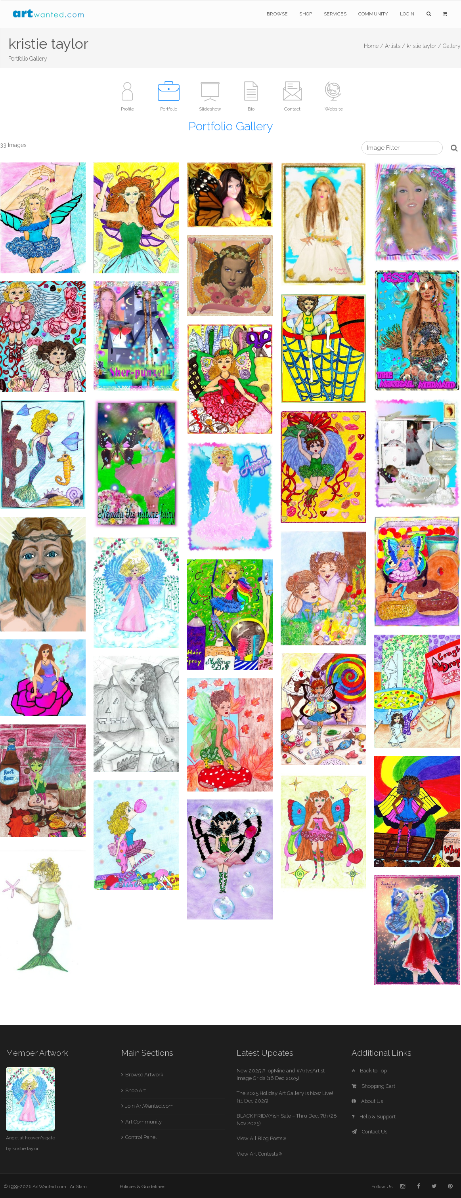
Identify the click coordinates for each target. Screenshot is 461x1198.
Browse (277, 14)
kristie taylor (25, 1148)
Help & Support (374, 1117)
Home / (373, 46)
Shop (305, 14)
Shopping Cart (373, 1086)
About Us (367, 1101)
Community (373, 14)
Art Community (143, 1122)
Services (335, 14)
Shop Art (135, 1090)
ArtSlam (78, 1186)
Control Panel (141, 1137)
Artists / (395, 46)
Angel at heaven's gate (30, 1138)
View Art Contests (259, 1154)
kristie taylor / (424, 46)
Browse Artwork (144, 1075)
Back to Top (369, 1071)
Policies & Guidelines (142, 1186)
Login (407, 14)
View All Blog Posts (261, 1138)
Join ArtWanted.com (149, 1106)
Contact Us (369, 1132)
